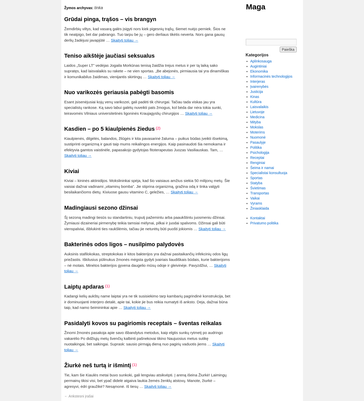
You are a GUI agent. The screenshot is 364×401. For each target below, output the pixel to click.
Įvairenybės (259, 87)
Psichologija (259, 153)
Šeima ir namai (262, 168)
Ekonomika (259, 71)
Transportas (259, 193)
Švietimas (258, 188)
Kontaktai (257, 218)
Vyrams (256, 203)
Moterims (257, 132)
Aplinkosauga (261, 61)
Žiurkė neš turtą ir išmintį (97, 365)
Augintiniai (258, 66)
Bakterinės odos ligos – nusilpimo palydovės (124, 244)
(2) (158, 128)
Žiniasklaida (259, 208)
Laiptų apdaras (84, 286)
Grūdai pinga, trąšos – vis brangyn (110, 19)
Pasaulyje (258, 142)
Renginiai (257, 163)
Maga (256, 7)
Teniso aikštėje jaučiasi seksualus (109, 56)
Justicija (256, 92)
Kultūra (255, 102)
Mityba (255, 122)
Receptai (257, 158)
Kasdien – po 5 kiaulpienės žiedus (109, 129)
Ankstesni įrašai (79, 396)
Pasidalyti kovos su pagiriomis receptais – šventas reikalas (143, 323)
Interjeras (257, 81)
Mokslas (256, 127)
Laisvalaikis (259, 107)
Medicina (257, 117)
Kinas (254, 97)
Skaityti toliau (124, 40)
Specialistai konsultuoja (268, 173)
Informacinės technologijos (271, 76)
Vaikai (255, 198)
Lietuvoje (257, 112)
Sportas (256, 178)
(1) (107, 286)
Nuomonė (258, 137)
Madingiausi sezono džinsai (101, 208)
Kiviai (71, 171)
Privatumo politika (264, 223)
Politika (256, 147)
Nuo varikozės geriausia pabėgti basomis (119, 92)
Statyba (256, 183)
